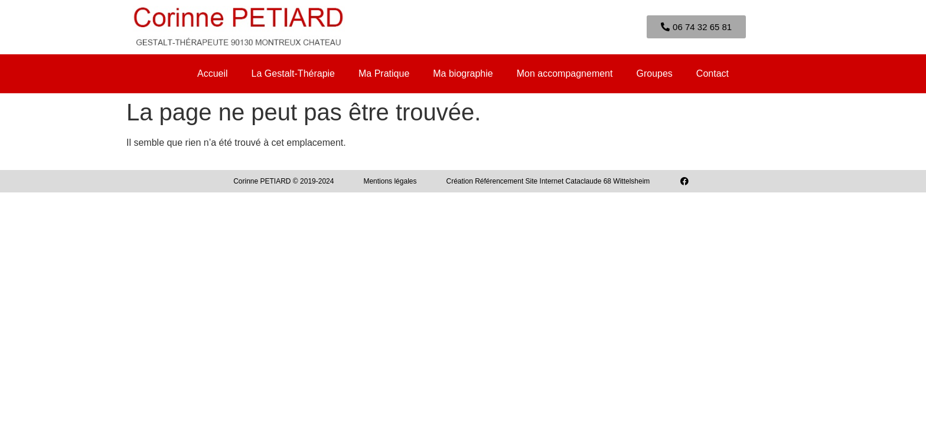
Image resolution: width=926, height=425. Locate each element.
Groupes (654, 73)
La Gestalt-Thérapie (293, 73)
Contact (712, 73)
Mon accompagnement (565, 73)
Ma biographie (463, 73)
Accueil (212, 73)
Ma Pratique (383, 73)
